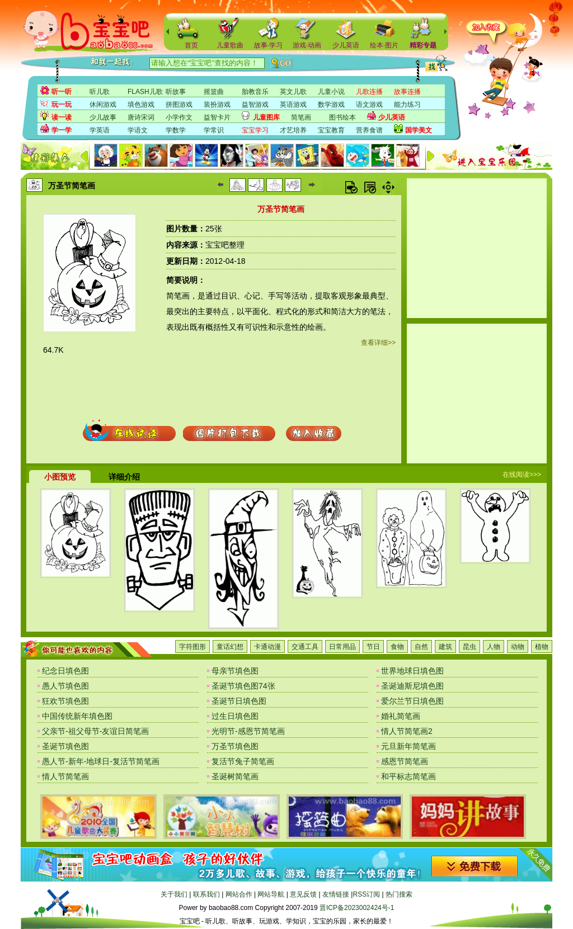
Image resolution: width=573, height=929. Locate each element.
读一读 (61, 117)
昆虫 (469, 647)
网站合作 (239, 894)
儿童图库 (266, 117)
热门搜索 (399, 894)
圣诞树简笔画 (235, 776)
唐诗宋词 (141, 117)
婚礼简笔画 (400, 716)
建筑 (445, 647)
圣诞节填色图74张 (243, 685)
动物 (517, 647)
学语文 (138, 130)
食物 (397, 647)
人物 (493, 647)
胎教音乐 (255, 92)
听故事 (176, 92)
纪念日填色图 (65, 670)
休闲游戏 (103, 104)
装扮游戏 (217, 104)
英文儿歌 (293, 92)
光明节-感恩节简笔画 (248, 731)
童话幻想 (230, 647)
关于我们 (174, 894)
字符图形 (192, 647)
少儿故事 (103, 117)
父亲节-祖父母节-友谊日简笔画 (95, 731)
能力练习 (407, 104)
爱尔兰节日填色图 (412, 700)
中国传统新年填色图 (77, 716)
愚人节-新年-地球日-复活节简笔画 (100, 761)
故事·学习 (268, 45)
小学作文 (179, 117)
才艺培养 (293, 130)
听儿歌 (100, 92)
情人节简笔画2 (407, 731)
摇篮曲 (214, 92)
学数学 (176, 130)
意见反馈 (303, 894)
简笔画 (301, 117)
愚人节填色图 (65, 685)
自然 (421, 647)
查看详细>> (378, 343)
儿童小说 (331, 92)
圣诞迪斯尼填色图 (412, 685)
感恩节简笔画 (404, 761)
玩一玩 (61, 104)
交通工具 (305, 647)
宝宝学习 (255, 130)
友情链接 (335, 894)
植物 (541, 647)
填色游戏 (141, 104)
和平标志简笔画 (408, 776)
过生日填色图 (235, 716)
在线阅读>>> (521, 474)
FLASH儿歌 (145, 92)
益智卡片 (217, 117)
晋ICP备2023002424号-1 (357, 908)
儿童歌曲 (230, 45)
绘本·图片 (384, 45)
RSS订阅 (366, 894)
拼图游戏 (179, 104)
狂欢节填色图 (65, 700)
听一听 (61, 92)
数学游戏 (331, 104)
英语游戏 (293, 104)
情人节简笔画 (65, 776)
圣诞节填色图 (65, 746)
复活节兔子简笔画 (243, 761)
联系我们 (206, 894)
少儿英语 (345, 45)
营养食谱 (369, 130)
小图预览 (60, 476)
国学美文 (418, 130)
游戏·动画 (307, 45)
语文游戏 (369, 104)
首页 (191, 45)
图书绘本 (342, 117)
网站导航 (270, 894)
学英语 (100, 130)
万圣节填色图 (235, 746)
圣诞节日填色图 (239, 700)
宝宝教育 (331, 130)
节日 (373, 647)
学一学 (61, 130)
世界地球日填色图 (412, 670)
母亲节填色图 (235, 670)
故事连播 (407, 92)
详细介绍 (124, 476)
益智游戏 (255, 104)
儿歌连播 (369, 92)
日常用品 (342, 647)
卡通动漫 (267, 647)
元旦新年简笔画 (408, 746)
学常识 (214, 130)
